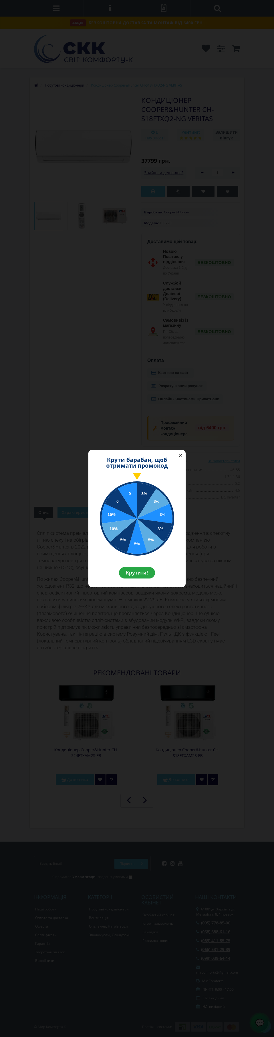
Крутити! (137, 573)
